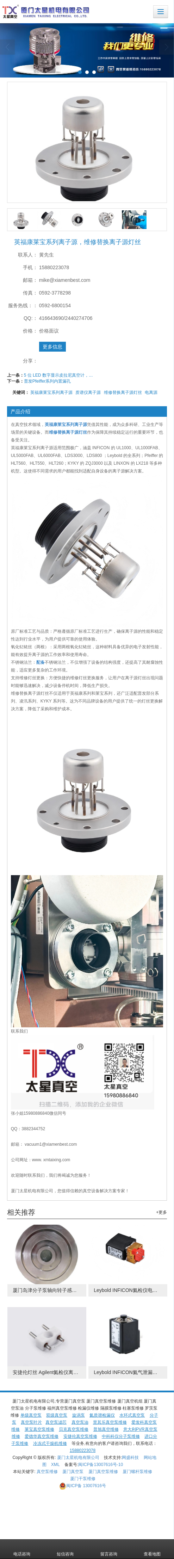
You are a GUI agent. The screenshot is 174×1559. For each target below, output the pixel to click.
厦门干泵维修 (82, 1478)
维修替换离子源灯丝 (123, 392)
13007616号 (82, 1485)
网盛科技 (130, 1457)
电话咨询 (21, 1549)
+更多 (161, 1212)
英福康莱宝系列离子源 (51, 392)
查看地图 (152, 1549)
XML (55, 1464)
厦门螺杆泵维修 (137, 1471)
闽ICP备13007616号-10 (100, 1464)
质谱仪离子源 (88, 392)
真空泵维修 (47, 1471)
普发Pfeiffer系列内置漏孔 (47, 381)
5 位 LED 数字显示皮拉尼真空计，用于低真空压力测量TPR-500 (59, 375)
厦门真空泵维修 (103, 1471)
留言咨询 (108, 1549)
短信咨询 (65, 1549)
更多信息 (52, 346)
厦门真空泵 (72, 1471)
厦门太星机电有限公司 (78, 1457)
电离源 (151, 392)
